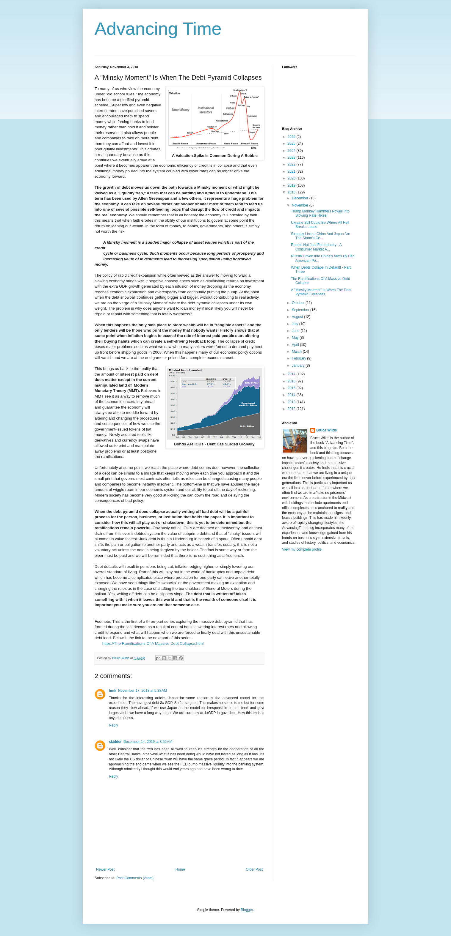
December (300, 198)
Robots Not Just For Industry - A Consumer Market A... (316, 247)
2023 (292, 157)
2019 (292, 185)
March (297, 351)
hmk (112, 690)
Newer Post (105, 869)
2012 (292, 409)
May (296, 337)
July (295, 324)
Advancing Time (158, 29)
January (299, 365)
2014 (292, 395)
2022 (292, 164)
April (296, 345)
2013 (292, 402)
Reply (113, 725)
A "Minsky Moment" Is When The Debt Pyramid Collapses (321, 292)
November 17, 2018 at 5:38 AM (142, 690)
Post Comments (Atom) (135, 878)
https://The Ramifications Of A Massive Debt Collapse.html (149, 643)
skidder (115, 742)
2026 (292, 137)
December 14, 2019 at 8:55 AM (147, 742)
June (296, 331)
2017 (292, 374)
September (301, 310)
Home (180, 869)
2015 (292, 388)
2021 (292, 171)
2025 (292, 143)
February (299, 358)
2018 (292, 192)
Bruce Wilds (326, 430)
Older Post (254, 869)
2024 (292, 151)
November (300, 205)
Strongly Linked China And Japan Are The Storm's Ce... (320, 236)
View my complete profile (302, 549)
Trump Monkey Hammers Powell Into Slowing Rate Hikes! (320, 213)
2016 (292, 381)
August (298, 317)
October (299, 303)
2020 (292, 178)
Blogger (247, 910)
